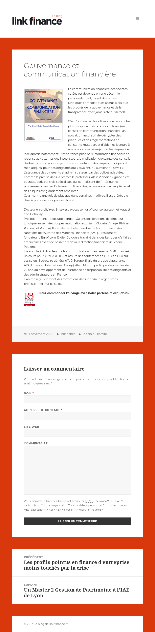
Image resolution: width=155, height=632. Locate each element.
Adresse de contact (43, 410)
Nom (29, 393)
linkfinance (67, 334)
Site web (31, 427)
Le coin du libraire (94, 334)
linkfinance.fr (58, 624)
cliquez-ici (120, 293)
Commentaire (36, 443)
